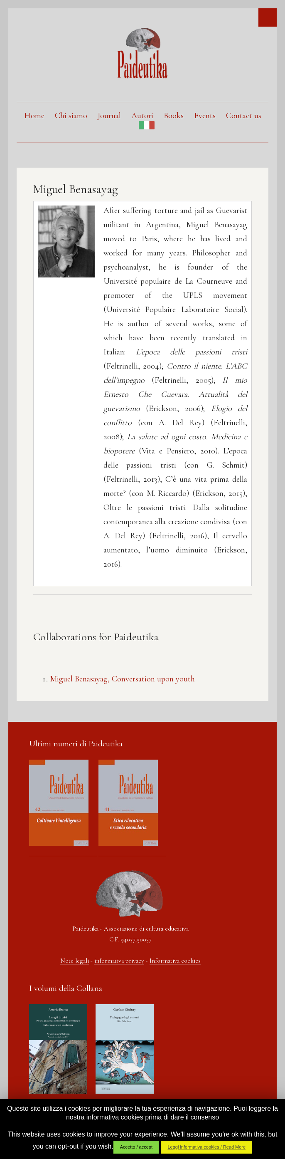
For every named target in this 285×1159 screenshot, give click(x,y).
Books (174, 116)
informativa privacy (119, 960)
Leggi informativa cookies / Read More (206, 1146)
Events (205, 116)
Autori (142, 116)
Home (34, 116)
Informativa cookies (175, 960)
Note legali (74, 960)
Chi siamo (71, 116)
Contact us (243, 116)
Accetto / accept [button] (136, 1146)
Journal (109, 116)
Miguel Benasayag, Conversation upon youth (122, 679)
